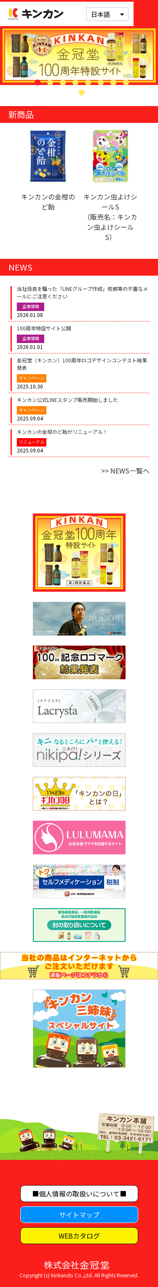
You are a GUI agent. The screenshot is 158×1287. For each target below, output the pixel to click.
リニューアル (31, 442)
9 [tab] (82, 93)
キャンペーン (31, 378)
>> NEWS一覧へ (125, 470)
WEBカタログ (79, 1236)
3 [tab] (63, 82)
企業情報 (30, 306)
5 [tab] (88, 82)
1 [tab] (37, 82)
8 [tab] (126, 82)
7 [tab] (113, 82)
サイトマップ (79, 1215)
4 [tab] (75, 82)
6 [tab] (101, 82)
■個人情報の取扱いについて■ (79, 1194)
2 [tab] (50, 82)
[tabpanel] (79, 55)
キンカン (35, 14)
